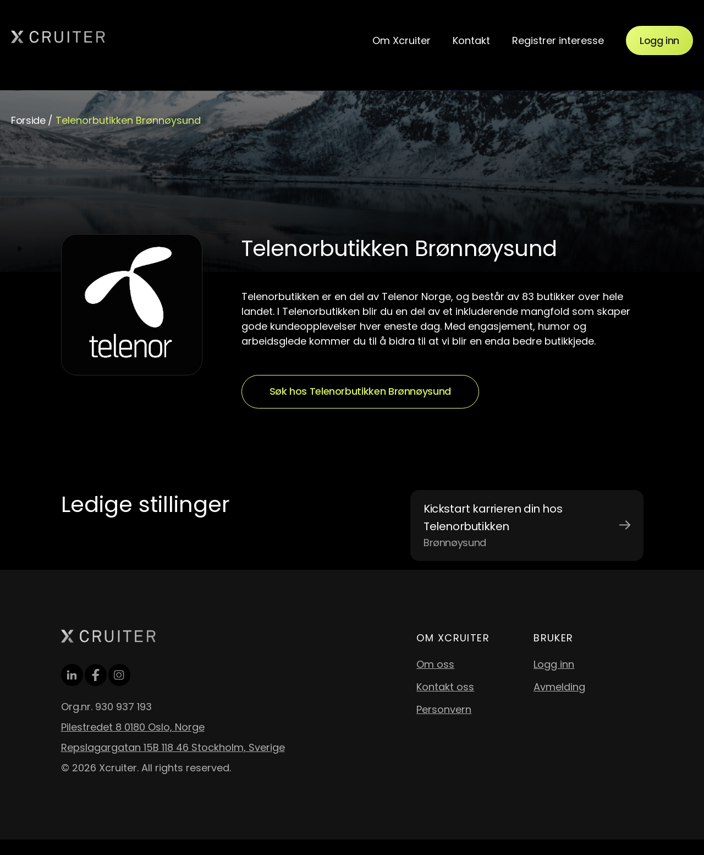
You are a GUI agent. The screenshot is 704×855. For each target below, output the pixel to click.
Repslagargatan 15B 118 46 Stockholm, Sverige (173, 747)
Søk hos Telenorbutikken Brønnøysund (360, 391)
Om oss (435, 664)
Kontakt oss (445, 687)
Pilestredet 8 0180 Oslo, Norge (133, 727)
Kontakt (471, 40)
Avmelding (559, 687)
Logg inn (659, 40)
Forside (28, 120)
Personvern (443, 709)
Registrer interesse (558, 40)
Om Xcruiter (401, 40)
